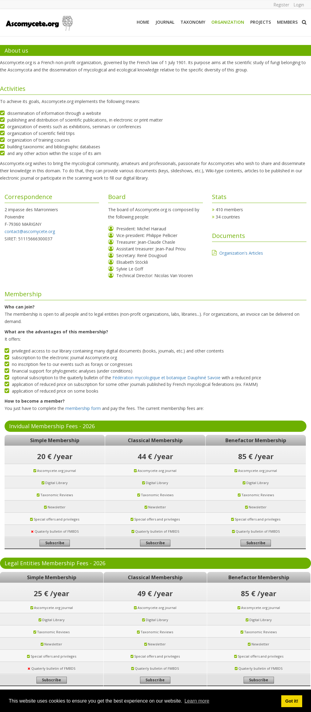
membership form (83, 408)
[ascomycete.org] (39, 23)
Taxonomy (192, 22)
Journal (165, 22)
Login (299, 5)
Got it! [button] (291, 701)
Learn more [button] (196, 700)
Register (281, 5)
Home (143, 22)
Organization (227, 22)
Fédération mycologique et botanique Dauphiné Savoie (166, 377)
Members (287, 22)
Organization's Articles (241, 253)
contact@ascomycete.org (30, 231)
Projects (260, 22)
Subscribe (54, 542)
